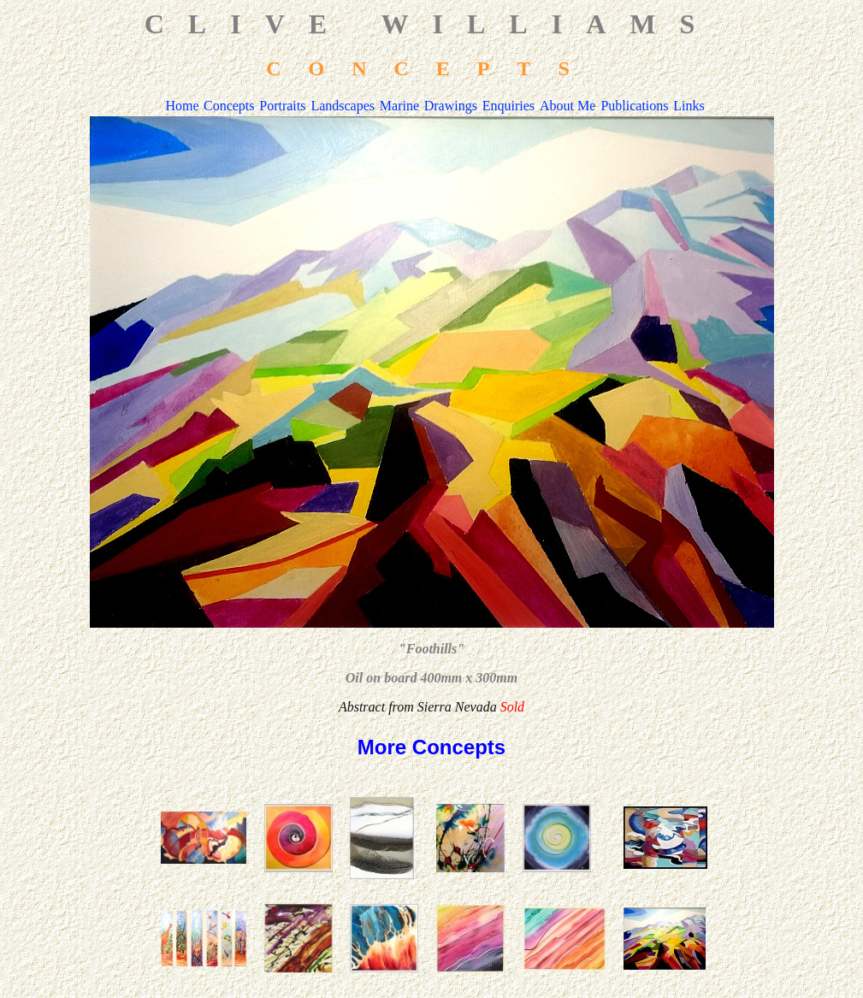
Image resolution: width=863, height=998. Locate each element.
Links (688, 105)
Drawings (450, 105)
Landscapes (342, 105)
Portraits (282, 105)
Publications (634, 105)
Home (181, 105)
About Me (567, 105)
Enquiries (508, 105)
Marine (399, 105)
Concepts (229, 105)
